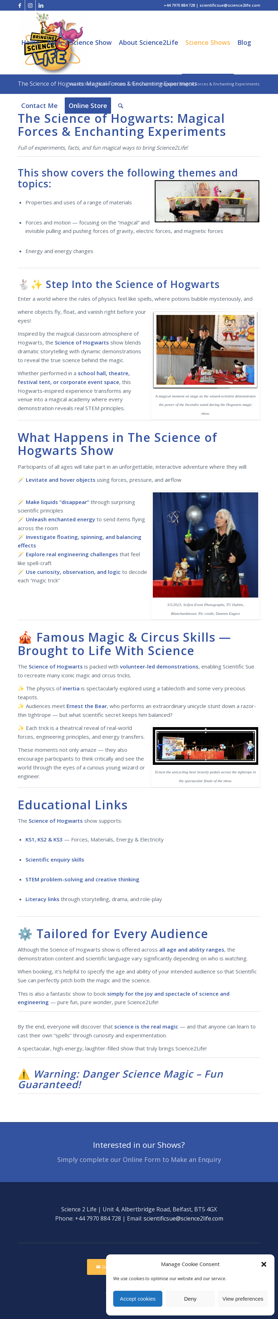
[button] (263, 1264)
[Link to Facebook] (20, 5)
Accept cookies (138, 1299)
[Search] (121, 105)
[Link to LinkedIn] (41, 5)
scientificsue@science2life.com (183, 1218)
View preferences (242, 1299)
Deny (190, 1299)
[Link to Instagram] (30, 5)
